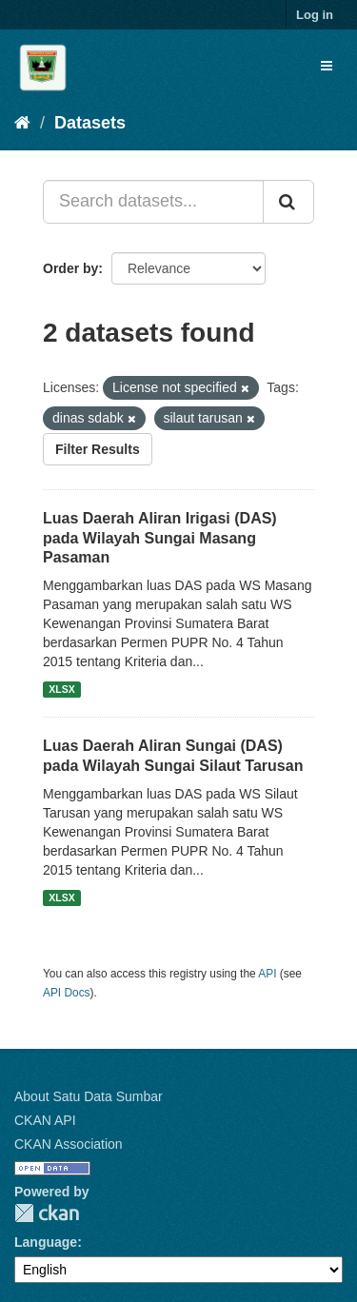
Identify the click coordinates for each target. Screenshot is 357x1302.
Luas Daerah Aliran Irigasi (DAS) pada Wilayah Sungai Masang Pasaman (160, 538)
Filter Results (97, 449)
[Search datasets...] (153, 202)
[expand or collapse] (326, 66)
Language (45, 1242)
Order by (70, 268)
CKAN (46, 1213)
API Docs (66, 992)
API (267, 973)
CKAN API (45, 1120)
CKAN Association (68, 1144)
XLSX (61, 689)
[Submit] (288, 202)
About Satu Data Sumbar (88, 1096)
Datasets (90, 122)
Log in (314, 15)
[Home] (22, 122)
